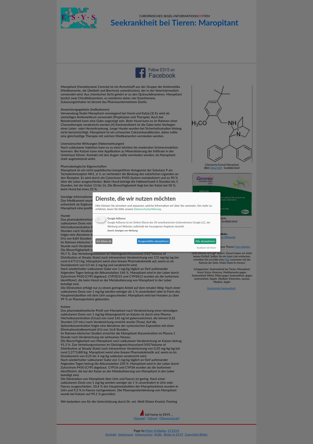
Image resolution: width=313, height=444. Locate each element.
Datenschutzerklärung (147, 209)
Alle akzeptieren (205, 241)
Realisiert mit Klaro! (206, 247)
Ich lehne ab (104, 241)
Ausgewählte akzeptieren (153, 241)
